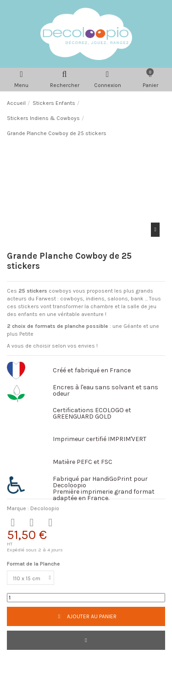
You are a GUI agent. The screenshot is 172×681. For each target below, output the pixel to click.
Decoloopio (44, 508)
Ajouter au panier (85, 616)
